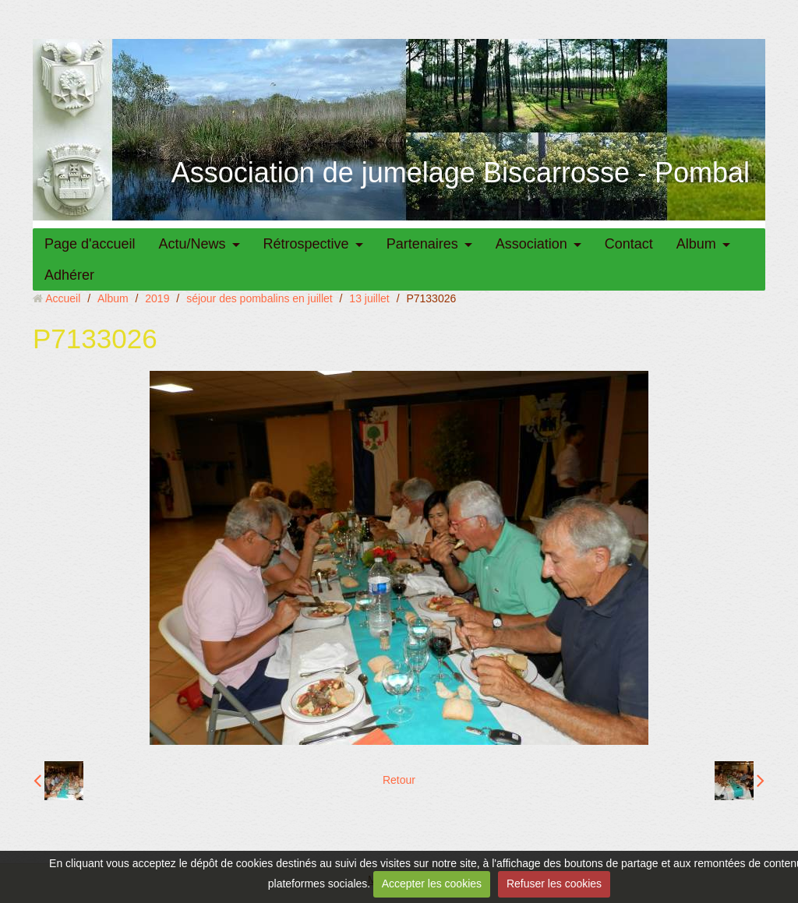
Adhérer (69, 275)
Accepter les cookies (432, 883)
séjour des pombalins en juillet (259, 298)
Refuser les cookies (554, 883)
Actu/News (192, 244)
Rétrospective (306, 244)
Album (696, 244)
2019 (157, 298)
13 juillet (369, 298)
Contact (629, 244)
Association (531, 244)
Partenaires (422, 244)
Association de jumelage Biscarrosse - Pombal (460, 173)
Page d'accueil (90, 244)
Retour (399, 780)
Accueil (62, 298)
